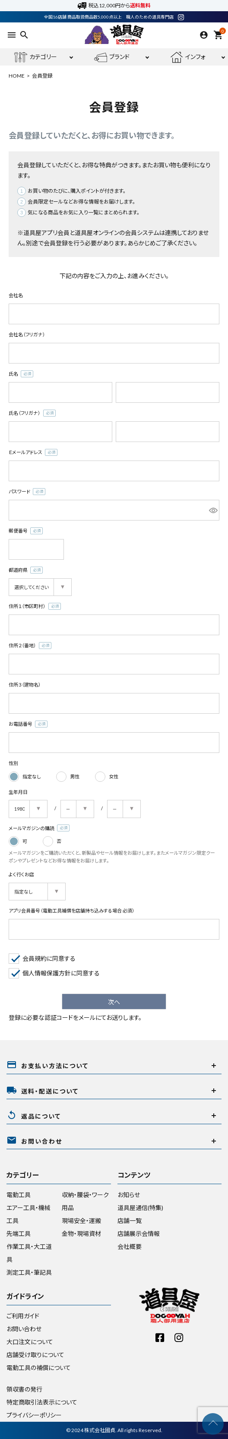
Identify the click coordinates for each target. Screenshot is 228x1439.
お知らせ (128, 1194)
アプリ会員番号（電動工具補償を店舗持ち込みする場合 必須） (72, 910)
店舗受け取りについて (35, 1354)
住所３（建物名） (25, 684)
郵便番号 (26, 531)
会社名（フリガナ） (27, 334)
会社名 (16, 295)
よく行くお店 (21, 874)
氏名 (21, 374)
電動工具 (18, 1194)
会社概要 (129, 1246)
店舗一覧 (129, 1220)
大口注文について (29, 1341)
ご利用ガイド (22, 1316)
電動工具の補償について (38, 1367)
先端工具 (18, 1233)
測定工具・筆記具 (29, 1272)
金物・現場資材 (81, 1233)
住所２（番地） (30, 645)
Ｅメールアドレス (33, 452)
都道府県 (26, 570)
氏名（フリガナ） (32, 413)
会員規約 (34, 958)
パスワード (27, 491)
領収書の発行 (24, 1389)
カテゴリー (35, 57)
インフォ (188, 57)
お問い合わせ (23, 1328)
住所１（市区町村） (35, 606)
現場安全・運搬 (81, 1220)
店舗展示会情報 (138, 1233)
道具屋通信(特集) (140, 1207)
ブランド (112, 57)
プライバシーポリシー (34, 1415)
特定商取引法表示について (41, 1402)
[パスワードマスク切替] (213, 510)
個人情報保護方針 (46, 973)
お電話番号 (28, 724)
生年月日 (18, 792)
